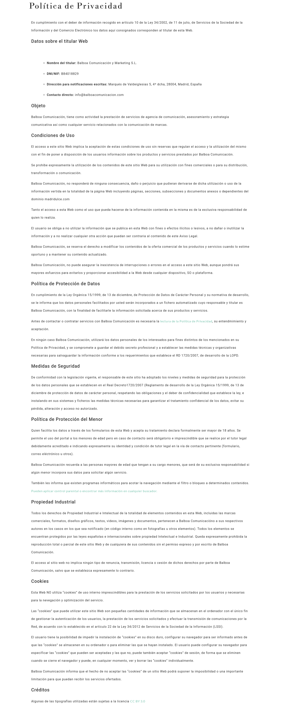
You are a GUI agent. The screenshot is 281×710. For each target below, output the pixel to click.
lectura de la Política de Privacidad (186, 321)
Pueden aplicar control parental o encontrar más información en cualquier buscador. (94, 491)
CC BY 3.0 (137, 701)
